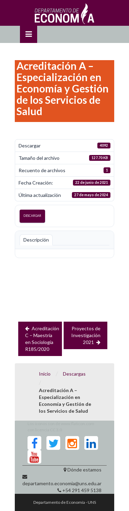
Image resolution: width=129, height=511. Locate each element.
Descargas (74, 374)
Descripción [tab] (36, 240)
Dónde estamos (84, 470)
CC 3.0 (56, 429)
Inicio (45, 374)
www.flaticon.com (77, 423)
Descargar (32, 216)
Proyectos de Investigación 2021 (85, 335)
